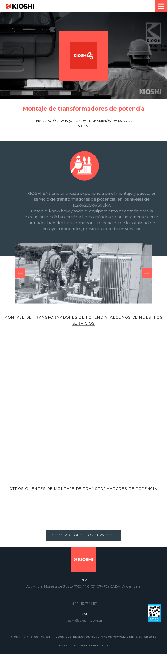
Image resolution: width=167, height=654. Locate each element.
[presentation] (20, 280)
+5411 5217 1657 (83, 603)
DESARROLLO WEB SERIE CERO (83, 645)
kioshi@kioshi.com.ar (84, 620)
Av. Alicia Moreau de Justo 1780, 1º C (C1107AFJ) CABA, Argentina (83, 586)
